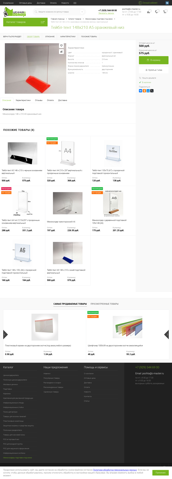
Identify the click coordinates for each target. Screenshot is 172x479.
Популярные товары (52, 378)
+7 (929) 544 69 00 (107, 10)
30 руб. (91, 354)
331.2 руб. (27, 230)
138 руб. (117, 180)
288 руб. (12, 232)
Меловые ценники (10, 384)
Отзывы (38, 100)
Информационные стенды (13, 403)
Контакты (88, 396)
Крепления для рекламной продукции (18, 398)
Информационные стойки (13, 407)
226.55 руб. (73, 230)
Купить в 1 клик (153, 70)
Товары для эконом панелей (14, 416)
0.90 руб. (9, 354)
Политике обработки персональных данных (115, 470)
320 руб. (57, 182)
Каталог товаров (25, 22)
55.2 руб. (69, 354)
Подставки (7, 389)
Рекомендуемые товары (53, 387)
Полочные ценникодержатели (15, 380)
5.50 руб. (133, 354)
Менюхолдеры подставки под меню (17, 458)
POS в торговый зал (11, 439)
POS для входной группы (13, 444)
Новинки (47, 374)
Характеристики (23, 100)
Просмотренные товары (105, 303)
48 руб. (50, 354)
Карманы (7, 394)
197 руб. (57, 232)
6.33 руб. (152, 354)
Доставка (41, 3)
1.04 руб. (28, 354)
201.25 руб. (118, 230)
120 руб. (102, 182)
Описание (6, 100)
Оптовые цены (25, 3)
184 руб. (26, 280)
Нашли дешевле (147, 78)
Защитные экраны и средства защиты (18, 426)
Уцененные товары (51, 392)
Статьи (86, 401)
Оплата (53, 3)
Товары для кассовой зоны (14, 435)
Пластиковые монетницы (13, 421)
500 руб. (12, 182)
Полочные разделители (12, 430)
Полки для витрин (10, 412)
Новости (65, 3)
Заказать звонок (106, 13)
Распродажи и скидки (52, 383)
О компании (8, 3)
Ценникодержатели (11, 375)
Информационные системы (14, 453)
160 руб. (12, 282)
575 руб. (26, 180)
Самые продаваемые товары (70, 303)
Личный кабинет (149, 2)
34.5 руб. (111, 354)
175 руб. (102, 232)
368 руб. (71, 180)
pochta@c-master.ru (131, 9)
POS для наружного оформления (16, 448)
